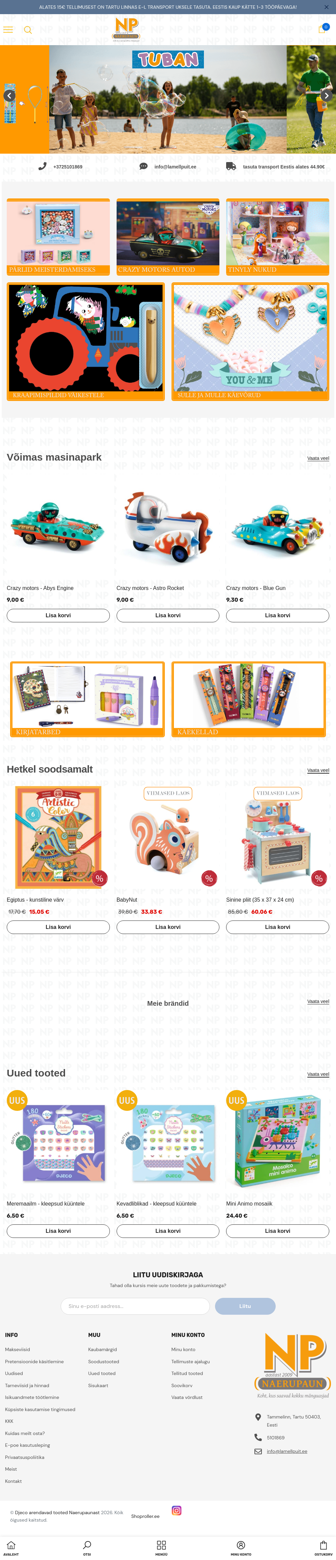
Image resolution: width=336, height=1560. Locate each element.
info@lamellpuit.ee (287, 1451)
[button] (87, 1549)
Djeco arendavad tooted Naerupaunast (57, 1512)
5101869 (276, 1438)
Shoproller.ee (145, 1516)
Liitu (245, 1306)
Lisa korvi (58, 615)
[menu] (8, 29)
